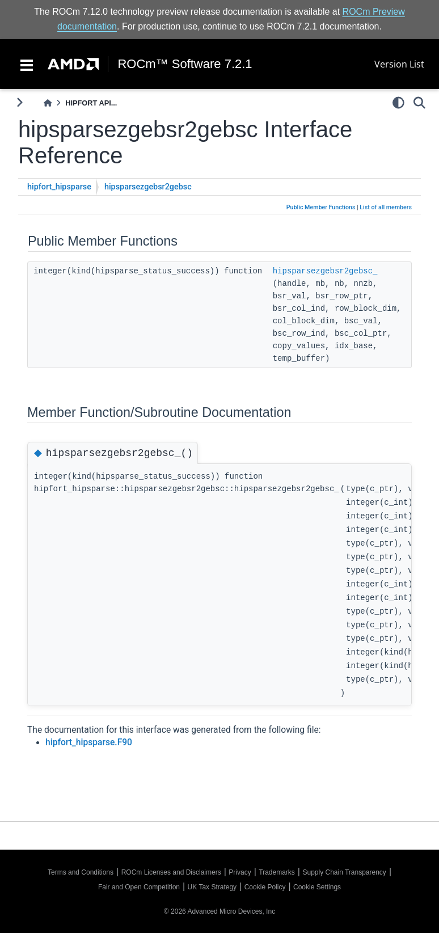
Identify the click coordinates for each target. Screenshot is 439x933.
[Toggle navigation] (26, 64)
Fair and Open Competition (139, 887)
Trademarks (277, 872)
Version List (399, 64)
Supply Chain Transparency (344, 872)
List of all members (386, 207)
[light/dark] (398, 102)
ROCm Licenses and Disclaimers (171, 872)
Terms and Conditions (80, 872)
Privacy (240, 872)
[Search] (419, 102)
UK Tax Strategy (212, 887)
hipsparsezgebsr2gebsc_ (325, 271)
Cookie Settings (317, 887)
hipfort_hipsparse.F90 (88, 742)
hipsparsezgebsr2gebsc (148, 187)
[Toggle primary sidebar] (19, 102)
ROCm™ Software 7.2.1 (184, 64)
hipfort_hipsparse (59, 187)
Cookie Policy (265, 887)
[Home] (48, 103)
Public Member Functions (321, 207)
